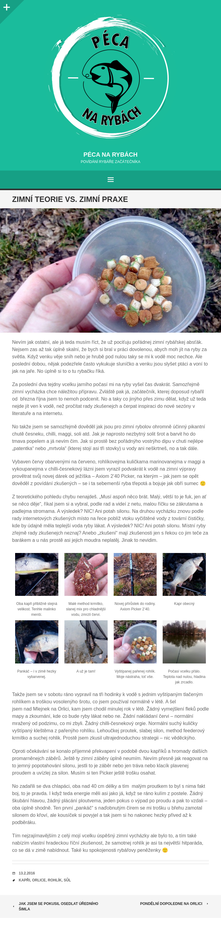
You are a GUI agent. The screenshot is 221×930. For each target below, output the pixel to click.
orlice (39, 880)
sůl (67, 880)
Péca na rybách (110, 154)
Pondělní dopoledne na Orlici (174, 904)
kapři (24, 880)
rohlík (55, 880)
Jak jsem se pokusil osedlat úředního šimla (55, 906)
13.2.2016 (27, 873)
